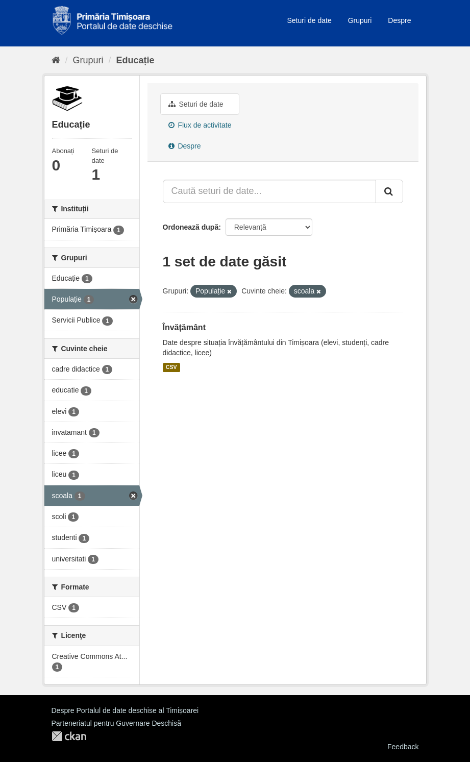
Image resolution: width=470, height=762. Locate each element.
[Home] (56, 60)
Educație (135, 60)
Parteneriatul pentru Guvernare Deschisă (116, 723)
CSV (171, 367)
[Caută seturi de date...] (269, 191)
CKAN (69, 736)
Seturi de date (309, 20)
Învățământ (184, 327)
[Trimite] (389, 191)
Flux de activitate (200, 125)
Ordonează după (191, 227)
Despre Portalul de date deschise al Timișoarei (125, 710)
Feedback (402, 747)
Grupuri (360, 20)
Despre (399, 20)
